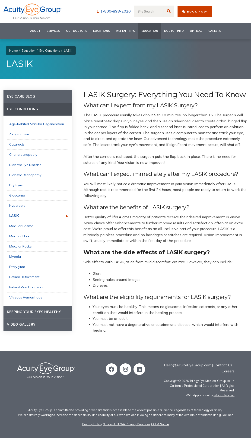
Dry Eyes (16, 185)
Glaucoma (17, 195)
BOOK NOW (194, 11)
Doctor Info (174, 30)
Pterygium (17, 267)
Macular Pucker (21, 246)
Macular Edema (21, 226)
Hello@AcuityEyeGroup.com (187, 365)
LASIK (14, 216)
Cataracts (17, 144)
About (35, 30)
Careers (214, 30)
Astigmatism (19, 134)
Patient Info (125, 30)
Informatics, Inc (224, 395)
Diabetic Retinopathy (25, 175)
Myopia (15, 256)
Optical (196, 30)
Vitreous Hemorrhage (25, 297)
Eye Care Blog (21, 96)
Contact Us (222, 365)
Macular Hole (19, 236)
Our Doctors (76, 30)
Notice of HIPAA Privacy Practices (126, 424)
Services (53, 30)
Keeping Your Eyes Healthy (34, 312)
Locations (101, 30)
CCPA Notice (160, 424)
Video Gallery (21, 324)
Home (13, 50)
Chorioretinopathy (23, 154)
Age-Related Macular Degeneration (36, 124)
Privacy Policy (92, 424)
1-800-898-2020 (114, 11)
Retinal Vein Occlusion (26, 287)
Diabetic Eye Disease (25, 165)
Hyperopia (17, 205)
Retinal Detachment (24, 277)
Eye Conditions (49, 50)
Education (149, 30)
